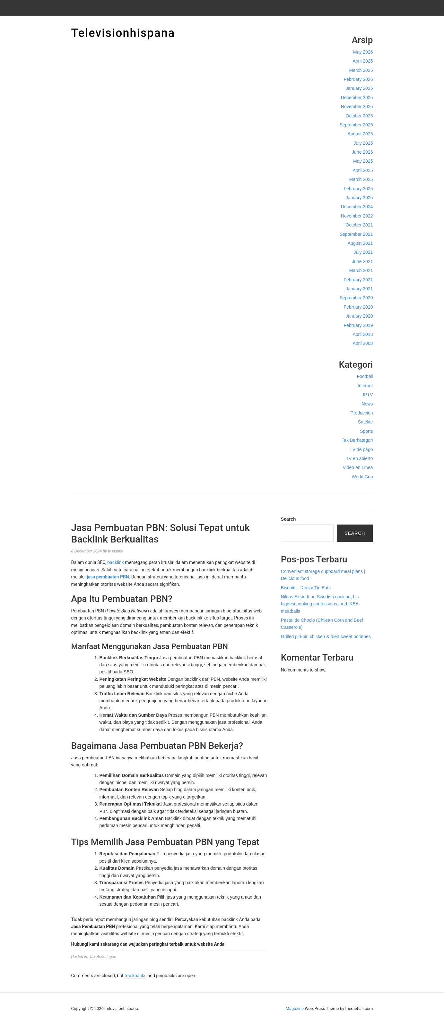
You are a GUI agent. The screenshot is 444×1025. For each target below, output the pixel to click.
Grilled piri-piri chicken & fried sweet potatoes (326, 636)
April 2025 (363, 170)
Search (288, 519)
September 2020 (356, 297)
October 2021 (359, 224)
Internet (365, 385)
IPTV (368, 394)
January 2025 (359, 197)
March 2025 (361, 179)
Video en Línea (358, 467)
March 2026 (361, 70)
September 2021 (356, 234)
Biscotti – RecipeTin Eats (306, 587)
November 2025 (357, 106)
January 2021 (359, 288)
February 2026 (358, 79)
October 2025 (359, 115)
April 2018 (363, 334)
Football (365, 376)
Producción (361, 412)
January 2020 (359, 316)
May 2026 (363, 52)
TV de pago (361, 449)
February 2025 (358, 188)
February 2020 (358, 307)
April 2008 (363, 343)
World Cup (362, 476)
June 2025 (362, 152)
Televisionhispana (123, 33)
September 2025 (356, 124)
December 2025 (357, 97)
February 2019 (358, 325)
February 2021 (358, 279)
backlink (115, 562)
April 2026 (363, 61)
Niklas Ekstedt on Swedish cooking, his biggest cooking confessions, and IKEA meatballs (320, 604)
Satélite (365, 421)
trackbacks (135, 975)
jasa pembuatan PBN (108, 576)
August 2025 (360, 133)
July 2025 (363, 143)
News (367, 403)
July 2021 (363, 252)
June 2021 (362, 261)
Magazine (295, 1008)
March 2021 (361, 270)
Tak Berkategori (357, 440)
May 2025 (363, 161)
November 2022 (357, 215)
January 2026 (359, 88)
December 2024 (357, 206)
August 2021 (360, 243)
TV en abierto (359, 458)
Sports (366, 431)
